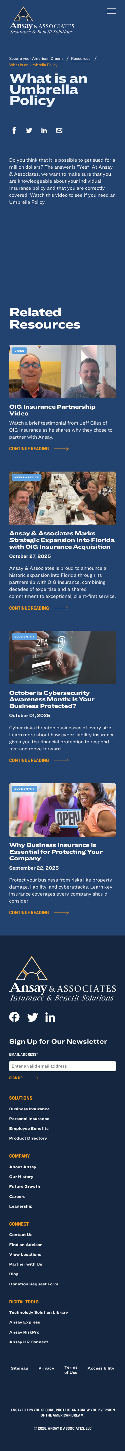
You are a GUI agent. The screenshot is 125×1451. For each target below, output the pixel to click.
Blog (13, 1273)
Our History (21, 1176)
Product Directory (28, 1138)
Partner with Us (25, 1264)
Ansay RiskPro (24, 1332)
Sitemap (19, 1368)
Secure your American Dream (36, 58)
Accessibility (101, 1368)
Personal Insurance (29, 1118)
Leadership (21, 1206)
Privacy (46, 1368)
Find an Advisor (25, 1244)
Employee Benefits (28, 1128)
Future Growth (24, 1186)
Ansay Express (24, 1322)
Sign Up (16, 1077)
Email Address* (23, 1054)
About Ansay (22, 1166)
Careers (17, 1196)
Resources (81, 58)
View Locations (25, 1254)
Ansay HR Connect (28, 1341)
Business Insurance (29, 1108)
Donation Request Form (33, 1283)
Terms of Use (70, 1370)
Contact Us (20, 1234)
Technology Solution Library (38, 1312)
